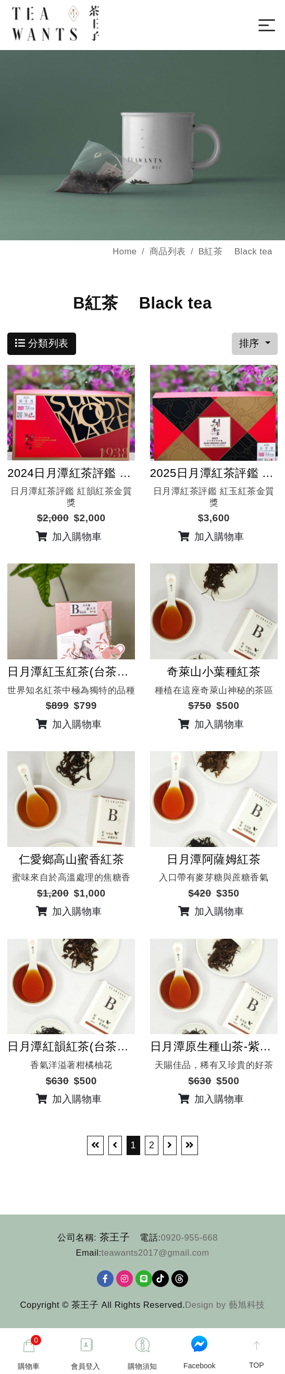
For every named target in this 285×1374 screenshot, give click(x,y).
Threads (179, 1280)
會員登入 (85, 1366)
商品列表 (168, 252)
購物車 (30, 1352)
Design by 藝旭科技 (225, 1306)
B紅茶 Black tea (235, 252)
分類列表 (42, 344)
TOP (256, 1365)
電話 (149, 1239)
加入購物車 (69, 538)
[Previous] (115, 1147)
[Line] (143, 1280)
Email (87, 1254)
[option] (142, 147)
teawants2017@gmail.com (155, 1254)
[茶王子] (75, 23)
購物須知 (142, 1366)
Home (125, 252)
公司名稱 (75, 1239)
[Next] (170, 1147)
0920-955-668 (189, 1239)
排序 (251, 344)
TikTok (160, 1280)
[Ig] (124, 1280)
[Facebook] (105, 1280)
